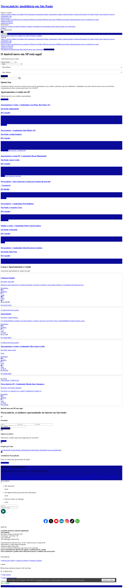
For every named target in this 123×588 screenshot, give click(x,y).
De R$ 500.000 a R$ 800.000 (38, 450)
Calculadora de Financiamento (42, 26)
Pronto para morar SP (51, 19)
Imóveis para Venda (7, 560)
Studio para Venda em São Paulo (37, 476)
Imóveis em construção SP (23, 19)
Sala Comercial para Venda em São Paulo (26, 479)
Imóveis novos (6, 18)
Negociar (3, 441)
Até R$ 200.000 (6, 450)
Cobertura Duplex (67, 14)
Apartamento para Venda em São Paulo (13, 476)
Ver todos (4, 474)
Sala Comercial (104, 14)
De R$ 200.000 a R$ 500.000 (20, 450)
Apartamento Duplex (42, 14)
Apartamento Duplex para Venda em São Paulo (76, 479)
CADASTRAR (5, 428)
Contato (3, 28)
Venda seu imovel (7, 21)
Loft (88, 14)
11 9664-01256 (49, 49)
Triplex (97, 14)
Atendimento (5, 463)
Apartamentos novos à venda (81, 19)
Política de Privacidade (79, 580)
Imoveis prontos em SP (8, 19)
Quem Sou (4, 26)
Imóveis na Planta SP (37, 19)
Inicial (3, 35)
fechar (4, 34)
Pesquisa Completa (26, 26)
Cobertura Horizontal (80, 14)
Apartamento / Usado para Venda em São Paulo (88, 477)
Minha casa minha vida (65, 19)
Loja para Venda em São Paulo (63, 477)
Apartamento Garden (55, 14)
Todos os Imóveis (6, 14)
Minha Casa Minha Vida (19, 14)
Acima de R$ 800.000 (54, 450)
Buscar (4, 76)
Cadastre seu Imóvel (14, 26)
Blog (53, 26)
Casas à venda (94, 19)
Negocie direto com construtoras (65, 26)
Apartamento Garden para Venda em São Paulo (63, 476)
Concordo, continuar (108, 580)
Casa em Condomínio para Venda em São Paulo (94, 476)
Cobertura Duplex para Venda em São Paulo (38, 477)
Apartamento (31, 14)
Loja (10, 16)
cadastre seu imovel (7, 23)
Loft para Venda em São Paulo (50, 479)
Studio (92, 14)
